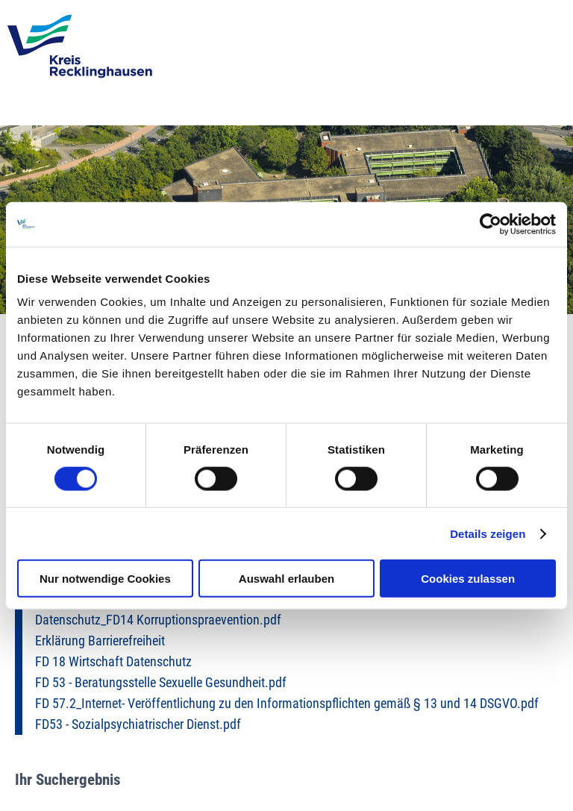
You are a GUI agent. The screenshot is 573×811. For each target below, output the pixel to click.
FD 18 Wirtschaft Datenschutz (113, 661)
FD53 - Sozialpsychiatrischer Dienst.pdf (138, 724)
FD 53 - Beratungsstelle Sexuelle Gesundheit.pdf (160, 682)
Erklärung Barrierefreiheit (100, 640)
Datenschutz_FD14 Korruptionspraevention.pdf (158, 620)
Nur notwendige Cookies (105, 578)
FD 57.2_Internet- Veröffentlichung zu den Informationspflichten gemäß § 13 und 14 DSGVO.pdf (287, 703)
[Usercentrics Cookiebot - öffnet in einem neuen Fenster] (490, 224)
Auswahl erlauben (286, 578)
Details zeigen (487, 533)
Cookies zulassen (468, 578)
